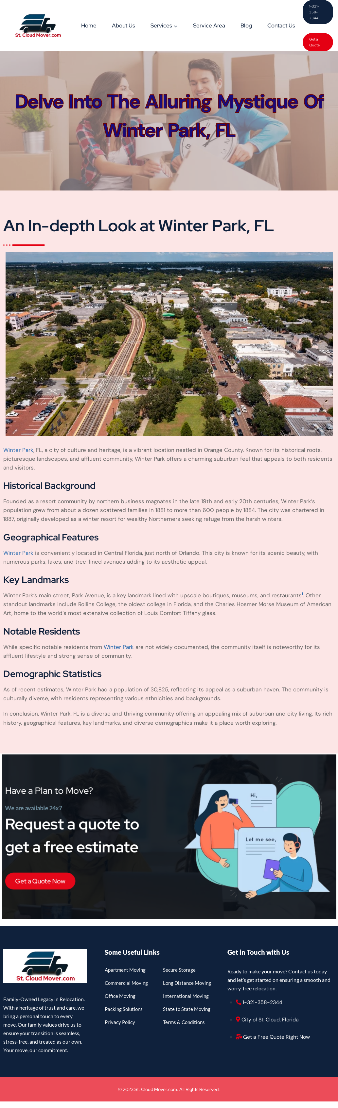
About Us (123, 25)
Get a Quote (314, 42)
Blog (246, 25)
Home (89, 25)
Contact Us (281, 25)
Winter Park (18, 450)
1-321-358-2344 (314, 12)
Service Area (209, 25)
